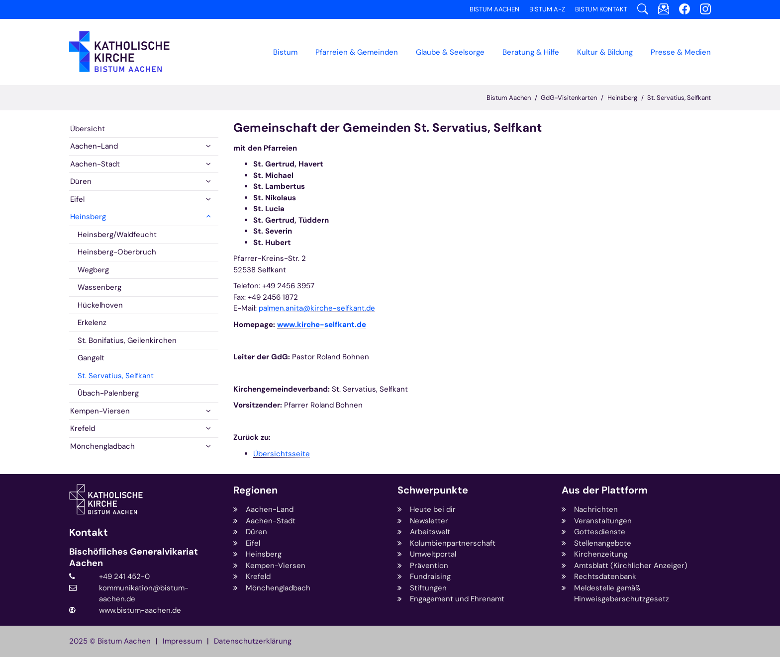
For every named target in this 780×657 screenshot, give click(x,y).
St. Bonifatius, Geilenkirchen (127, 340)
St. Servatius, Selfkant (679, 97)
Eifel (77, 199)
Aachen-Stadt (95, 164)
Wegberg (93, 270)
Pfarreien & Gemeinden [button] (356, 52)
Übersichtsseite (281, 454)
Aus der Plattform (605, 490)
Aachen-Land (94, 146)
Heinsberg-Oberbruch (117, 252)
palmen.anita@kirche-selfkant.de (317, 308)
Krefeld (82, 428)
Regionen (255, 490)
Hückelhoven (100, 305)
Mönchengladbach (102, 446)
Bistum (285, 52)
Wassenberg (99, 287)
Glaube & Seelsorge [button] (450, 52)
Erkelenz (92, 323)
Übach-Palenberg (108, 393)
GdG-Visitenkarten (569, 97)
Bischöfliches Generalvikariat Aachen (133, 557)
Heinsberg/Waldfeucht (117, 235)
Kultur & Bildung (605, 52)
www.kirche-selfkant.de (321, 324)
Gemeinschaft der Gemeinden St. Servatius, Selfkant (387, 127)
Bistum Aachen (509, 97)
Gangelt (91, 358)
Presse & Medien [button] (681, 52)
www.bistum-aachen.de (140, 610)
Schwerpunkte (432, 490)
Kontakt (88, 532)
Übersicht (87, 129)
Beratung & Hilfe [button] (530, 52)
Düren (81, 181)
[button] (208, 146)
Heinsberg (622, 97)
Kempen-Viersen (100, 411)
